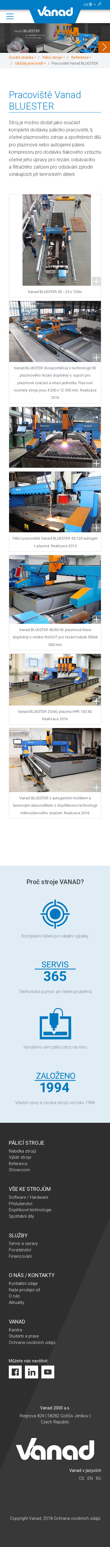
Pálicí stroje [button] (52, 58)
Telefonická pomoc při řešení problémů (55, 973)
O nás (14, 1296)
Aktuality (16, 1302)
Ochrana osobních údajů (32, 1342)
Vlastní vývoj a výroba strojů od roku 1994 (55, 1084)
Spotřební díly (21, 1216)
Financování (20, 1256)
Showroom (19, 1169)
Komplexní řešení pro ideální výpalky (55, 917)
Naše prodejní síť (24, 1290)
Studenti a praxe (24, 1336)
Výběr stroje (20, 1157)
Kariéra (15, 1330)
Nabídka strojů (22, 1151)
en (90, 1478)
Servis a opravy (23, 1243)
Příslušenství (20, 1203)
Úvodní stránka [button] (21, 58)
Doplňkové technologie (30, 1210)
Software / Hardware (28, 1197)
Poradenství (20, 1250)
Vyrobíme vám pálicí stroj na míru (55, 1029)
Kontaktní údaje (23, 1283)
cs (88, 5)
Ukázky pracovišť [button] (29, 63)
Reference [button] (80, 58)
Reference (18, 1163)
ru (98, 1478)
